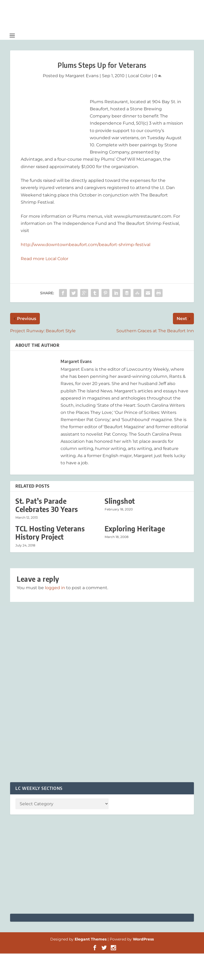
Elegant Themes (91, 939)
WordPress (143, 939)
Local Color (139, 75)
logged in (55, 587)
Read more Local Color (44, 258)
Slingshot (120, 501)
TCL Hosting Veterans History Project (50, 533)
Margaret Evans (82, 75)
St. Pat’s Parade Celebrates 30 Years (46, 505)
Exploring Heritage (135, 529)
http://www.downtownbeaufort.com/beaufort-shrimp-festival (85, 244)
